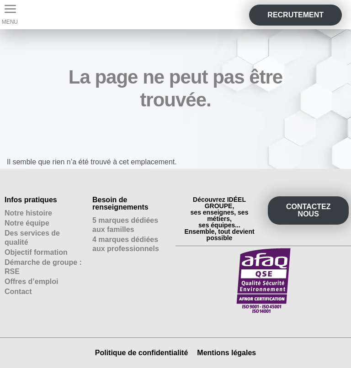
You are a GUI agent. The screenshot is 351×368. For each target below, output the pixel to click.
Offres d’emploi (31, 281)
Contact (18, 291)
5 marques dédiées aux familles (125, 224)
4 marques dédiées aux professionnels (125, 244)
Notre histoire (28, 213)
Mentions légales (226, 353)
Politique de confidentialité (141, 353)
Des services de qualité (32, 237)
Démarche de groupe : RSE (43, 266)
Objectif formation (36, 252)
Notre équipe (27, 223)
